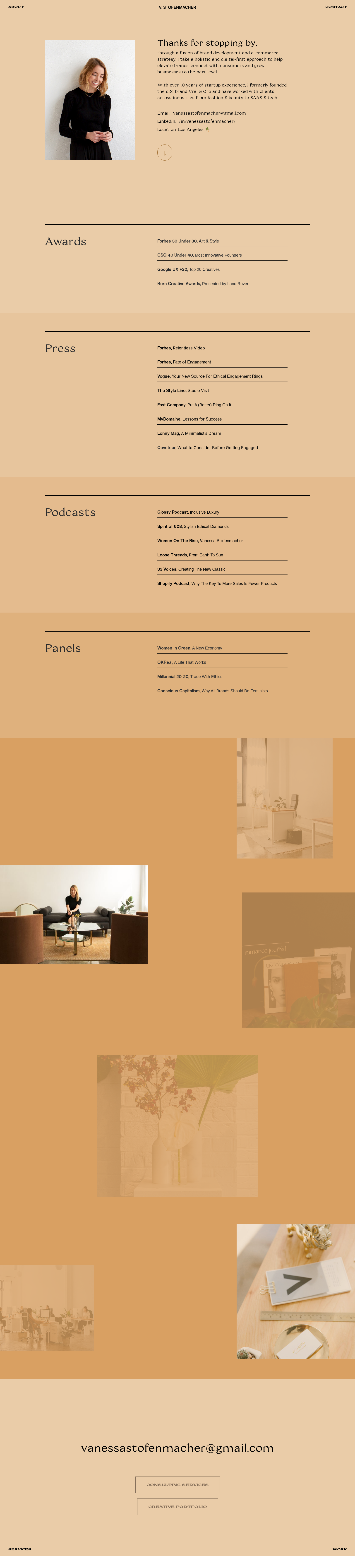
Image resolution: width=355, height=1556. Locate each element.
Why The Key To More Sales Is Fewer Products (217, 583)
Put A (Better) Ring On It (194, 405)
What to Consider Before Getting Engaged (218, 447)
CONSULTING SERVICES (177, 1485)
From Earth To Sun (190, 555)
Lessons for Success (202, 419)
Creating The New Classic (191, 569)
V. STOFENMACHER (177, 7)
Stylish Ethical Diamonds (193, 526)
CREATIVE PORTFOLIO (177, 1507)
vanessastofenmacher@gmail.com (209, 113)
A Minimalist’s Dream (189, 433)
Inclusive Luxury (188, 512)
